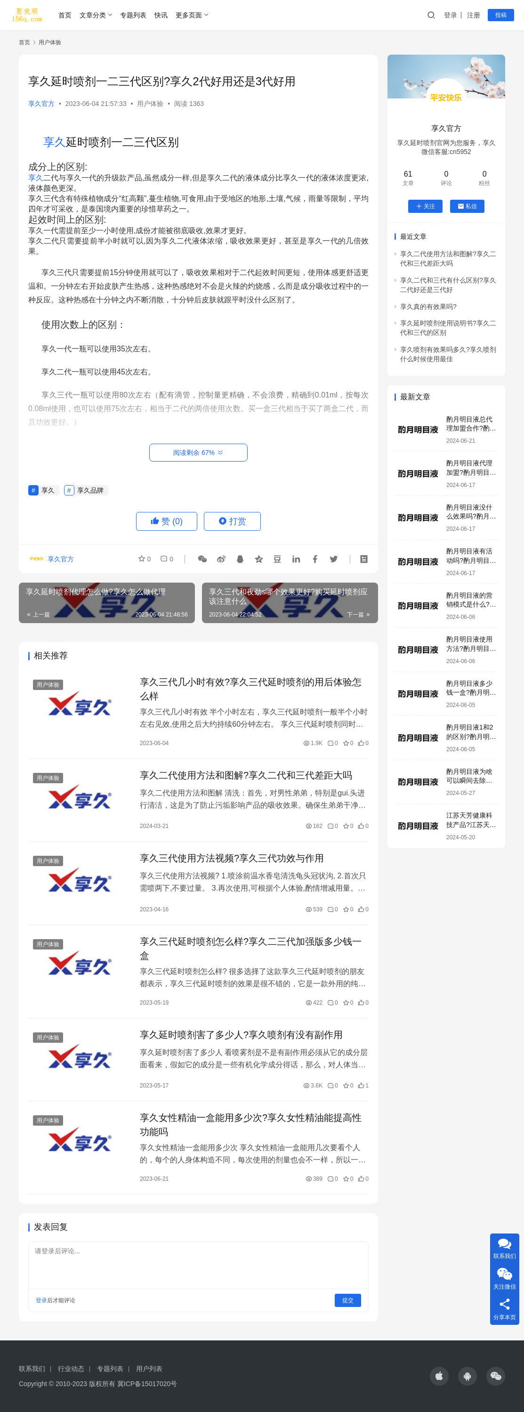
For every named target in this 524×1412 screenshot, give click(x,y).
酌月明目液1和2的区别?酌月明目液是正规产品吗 (471, 736)
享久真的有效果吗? (428, 306)
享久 (54, 142)
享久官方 (41, 103)
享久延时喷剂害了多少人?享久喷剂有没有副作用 (241, 1035)
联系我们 (32, 1368)
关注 (425, 206)
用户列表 (149, 1368)
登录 (450, 15)
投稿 (501, 15)
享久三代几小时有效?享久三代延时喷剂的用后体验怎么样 (251, 689)
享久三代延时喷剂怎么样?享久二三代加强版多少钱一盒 (251, 948)
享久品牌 (90, 490)
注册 (473, 15)
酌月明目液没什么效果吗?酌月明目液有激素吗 (471, 516)
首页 (65, 15)
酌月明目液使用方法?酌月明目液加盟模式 (471, 648)
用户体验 (150, 103)
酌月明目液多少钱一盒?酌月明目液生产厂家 (471, 693)
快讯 (161, 15)
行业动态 (71, 1368)
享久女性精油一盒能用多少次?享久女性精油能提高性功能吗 (251, 1124)
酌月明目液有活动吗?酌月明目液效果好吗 (471, 560)
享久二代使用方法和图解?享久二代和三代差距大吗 (246, 775)
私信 (467, 206)
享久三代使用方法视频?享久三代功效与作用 (232, 858)
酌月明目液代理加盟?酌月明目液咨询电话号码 (471, 472)
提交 (348, 1300)
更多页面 (189, 15)
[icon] (439, 1376)
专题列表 (133, 15)
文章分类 (93, 15)
